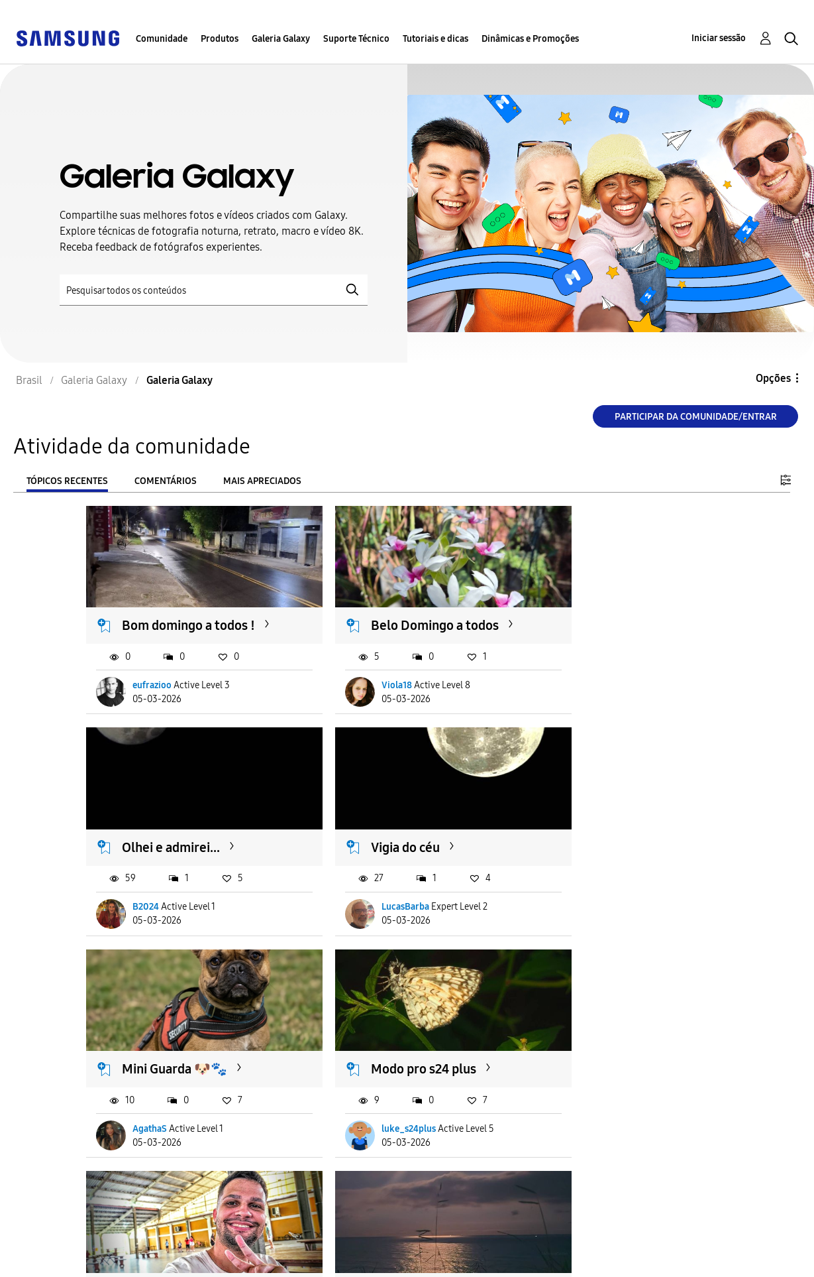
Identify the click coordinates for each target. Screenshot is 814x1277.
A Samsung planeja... (618, 1029)
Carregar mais (134, 1170)
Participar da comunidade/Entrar (696, 416)
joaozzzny (589, 1089)
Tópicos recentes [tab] (67, 481)
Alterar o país (486, 1249)
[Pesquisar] (214, 290)
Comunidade (161, 38)
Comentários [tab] (165, 481)
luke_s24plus (597, 880)
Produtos (219, 38)
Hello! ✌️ (150, 1029)
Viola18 (366, 672)
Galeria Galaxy (281, 38)
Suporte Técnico (356, 38)
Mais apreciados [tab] (262, 481)
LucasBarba (157, 880)
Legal (254, 1260)
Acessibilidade (67, 1239)
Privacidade (60, 1260)
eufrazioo (152, 672)
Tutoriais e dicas (435, 38)
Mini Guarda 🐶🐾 (393, 821)
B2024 (583, 672)
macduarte (373, 1089)
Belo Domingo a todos (404, 612)
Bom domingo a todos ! (189, 612)
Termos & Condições (291, 1239)
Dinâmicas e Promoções (530, 38)
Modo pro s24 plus (611, 821)
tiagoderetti (157, 1089)
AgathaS (368, 880)
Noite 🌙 (366, 1029)
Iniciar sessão (718, 38)
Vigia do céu (157, 821)
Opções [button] (773, 378)
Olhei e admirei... (608, 612)
